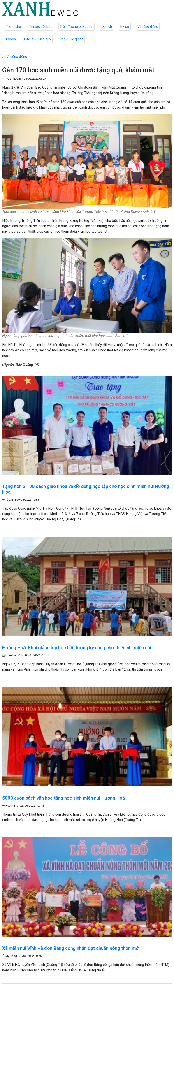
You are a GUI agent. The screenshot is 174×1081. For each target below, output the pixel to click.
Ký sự (124, 26)
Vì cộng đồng (147, 26)
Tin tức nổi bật (40, 26)
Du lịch (106, 26)
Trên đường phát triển (76, 26)
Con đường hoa (71, 39)
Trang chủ (13, 26)
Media (11, 39)
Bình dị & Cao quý (37, 39)
